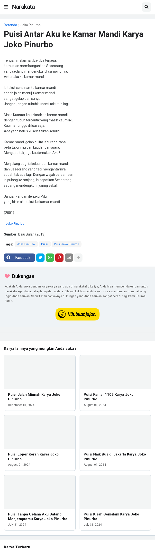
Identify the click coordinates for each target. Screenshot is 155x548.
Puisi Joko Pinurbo (66, 244)
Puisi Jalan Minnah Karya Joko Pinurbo (34, 397)
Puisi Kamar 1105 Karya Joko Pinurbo (109, 397)
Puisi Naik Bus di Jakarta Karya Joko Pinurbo (115, 456)
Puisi (44, 244)
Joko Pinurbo (30, 25)
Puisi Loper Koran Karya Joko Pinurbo (33, 456)
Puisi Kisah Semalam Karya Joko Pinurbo (111, 516)
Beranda (10, 25)
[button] (6, 7)
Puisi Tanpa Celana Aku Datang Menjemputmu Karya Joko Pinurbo (37, 516)
